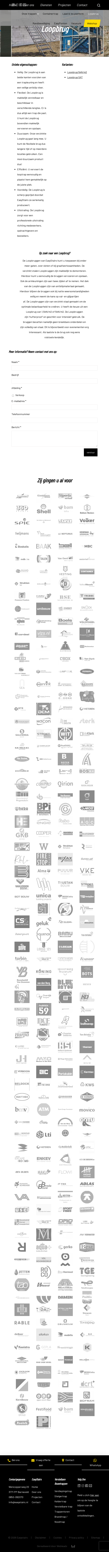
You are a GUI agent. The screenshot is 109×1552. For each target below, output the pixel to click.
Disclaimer (41, 1537)
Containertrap (50, 13)
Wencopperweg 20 (19, 1486)
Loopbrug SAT (75, 77)
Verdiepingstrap (63, 1491)
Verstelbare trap (63, 1506)
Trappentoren (62, 1511)
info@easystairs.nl (18, 1502)
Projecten (65, 5)
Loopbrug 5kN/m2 (77, 72)
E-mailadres (18, 401)
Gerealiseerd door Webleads (52, 1546)
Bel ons (14, 1460)
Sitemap (96, 1537)
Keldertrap (60, 1501)
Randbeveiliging (41, 23)
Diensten (46, 5)
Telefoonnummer (20, 414)
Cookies (57, 1537)
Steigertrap (60, 1496)
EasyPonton (60, 23)
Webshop (92, 23)
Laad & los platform (73, 13)
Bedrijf (15, 374)
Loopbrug (93, 13)
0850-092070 (16, 1497)
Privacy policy (76, 1537)
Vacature (76, 23)
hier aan (94, 1495)
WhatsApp (95, 1463)
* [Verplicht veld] (18, 362)
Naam (15, 362)
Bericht (16, 427)
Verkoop (18, 395)
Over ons (29, 5)
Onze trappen (29, 13)
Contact (82, 5)
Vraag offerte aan (40, 1462)
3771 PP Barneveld (19, 1491)
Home (13, 5)
